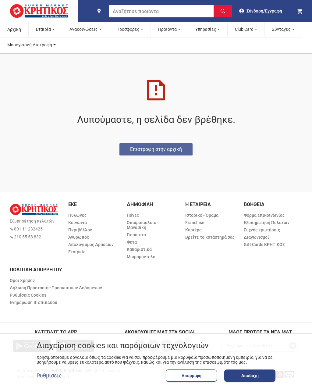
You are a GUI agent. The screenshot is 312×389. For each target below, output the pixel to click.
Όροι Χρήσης (22, 280)
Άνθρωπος (78, 237)
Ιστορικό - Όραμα (201, 215)
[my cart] (300, 11)
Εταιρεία (77, 251)
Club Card (244, 29)
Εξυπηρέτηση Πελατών (266, 222)
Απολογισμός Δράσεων (91, 244)
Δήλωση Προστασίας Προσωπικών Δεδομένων (56, 287)
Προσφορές (128, 29)
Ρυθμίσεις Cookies (28, 295)
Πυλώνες (77, 215)
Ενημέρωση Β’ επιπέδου (33, 302)
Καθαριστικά (139, 249)
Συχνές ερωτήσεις (262, 229)
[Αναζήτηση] (223, 11)
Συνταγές (281, 29)
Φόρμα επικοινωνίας (264, 215)
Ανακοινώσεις (83, 29)
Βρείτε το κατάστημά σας (210, 237)
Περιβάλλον (80, 229)
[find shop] (99, 11)
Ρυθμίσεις (49, 375)
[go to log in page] (260, 11)
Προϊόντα (167, 29)
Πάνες (133, 215)
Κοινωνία (77, 222)
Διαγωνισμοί (256, 237)
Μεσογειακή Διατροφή (29, 44)
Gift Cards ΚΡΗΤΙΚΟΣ (264, 244)
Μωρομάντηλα (141, 256)
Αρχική (14, 29)
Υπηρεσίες (205, 29)
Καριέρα (193, 229)
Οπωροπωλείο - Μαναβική (143, 225)
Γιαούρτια (136, 234)
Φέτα (132, 242)
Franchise (194, 222)
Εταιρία (43, 29)
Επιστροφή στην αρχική (156, 149)
